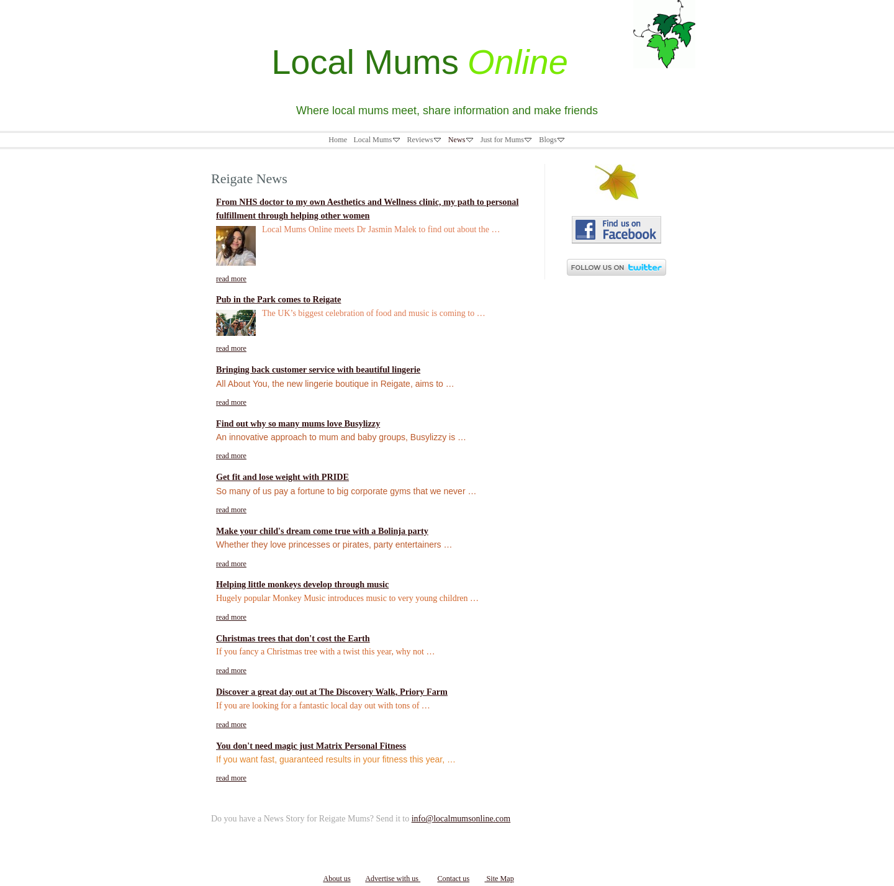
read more (231, 278)
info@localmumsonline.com (461, 818)
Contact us (453, 878)
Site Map (498, 878)
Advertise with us (392, 878)
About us (336, 878)
